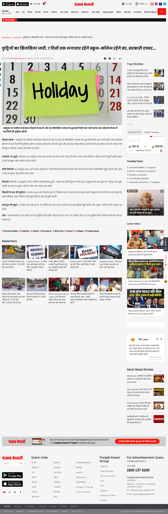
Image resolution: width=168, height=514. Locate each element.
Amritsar (63, 506)
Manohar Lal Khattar (146, 171)
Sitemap (64, 511)
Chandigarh (30, 506)
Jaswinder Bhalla (135, 167)
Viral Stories (81, 477)
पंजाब (34, 487)
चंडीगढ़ (34, 492)
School (68, 231)
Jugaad (103, 490)
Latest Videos (133, 223)
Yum (102, 486)
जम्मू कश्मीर (108, 12)
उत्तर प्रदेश (64, 12)
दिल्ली (37, 12)
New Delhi (18, 506)
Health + (79, 472)
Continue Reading (155, 357)
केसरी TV (35, 467)
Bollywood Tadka (107, 495)
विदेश (34, 477)
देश (33, 472)
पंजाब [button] (45, 12)
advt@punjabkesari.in (136, 461)
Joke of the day (83, 492)
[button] (130, 203)
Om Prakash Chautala (138, 178)
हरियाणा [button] (85, 12)
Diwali (34, 231)
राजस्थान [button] (137, 12)
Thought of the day (84, 487)
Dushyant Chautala (136, 175)
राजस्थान (57, 487)
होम (17, 12)
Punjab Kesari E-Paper (66, 442)
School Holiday (10, 231)
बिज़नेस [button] (147, 12)
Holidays (24, 231)
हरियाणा (57, 467)
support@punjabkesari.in (144, 494)
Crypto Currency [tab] (151, 132)
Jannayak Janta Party (138, 182)
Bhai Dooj (57, 231)
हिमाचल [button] (74, 12)
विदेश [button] (30, 12)
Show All (130, 124)
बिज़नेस (57, 492)
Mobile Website (52, 511)
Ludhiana (42, 506)
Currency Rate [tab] (134, 132)
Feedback (20, 511)
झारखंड (127, 12)
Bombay (52, 506)
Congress (150, 167)
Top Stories (135, 64)
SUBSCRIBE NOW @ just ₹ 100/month (137, 441)
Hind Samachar (107, 471)
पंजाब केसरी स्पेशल (83, 463)
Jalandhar (74, 506)
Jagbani (103, 466)
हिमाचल (57, 463)
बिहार (118, 12)
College (78, 231)
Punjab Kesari (91, 231)
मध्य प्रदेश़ (95, 12)
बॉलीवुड (79, 467)
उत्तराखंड (57, 482)
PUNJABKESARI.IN (141, 511)
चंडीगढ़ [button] (54, 12)
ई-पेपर (34, 463)
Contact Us (8, 511)
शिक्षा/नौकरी (81, 482)
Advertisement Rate (35, 511)
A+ (120, 58)
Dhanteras (45, 231)
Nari (102, 481)
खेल (55, 497)
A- (114, 58)
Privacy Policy (77, 511)
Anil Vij (131, 171)
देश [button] (23, 12)
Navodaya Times (107, 476)
